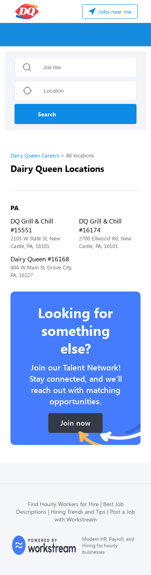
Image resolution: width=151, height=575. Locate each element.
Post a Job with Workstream (94, 515)
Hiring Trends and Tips (78, 511)
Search (47, 114)
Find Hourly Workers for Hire (63, 504)
